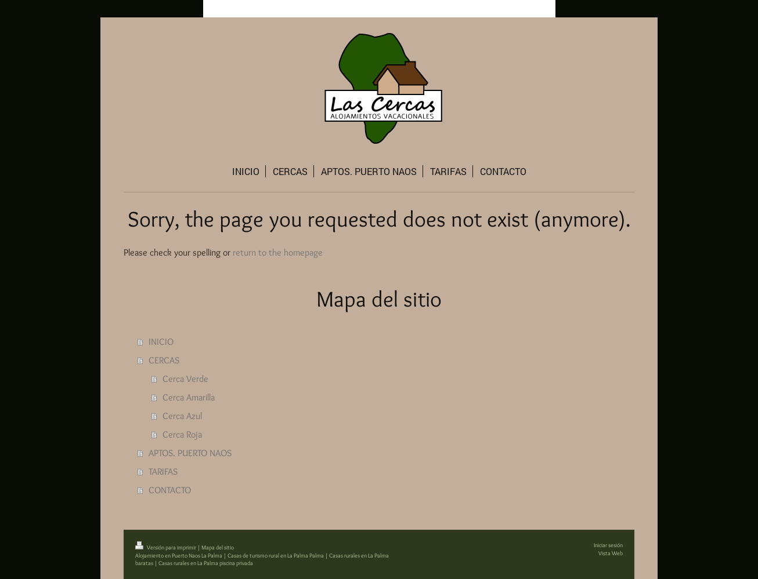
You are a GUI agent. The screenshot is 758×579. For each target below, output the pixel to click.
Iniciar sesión (608, 545)
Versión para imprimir (166, 547)
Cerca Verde (185, 378)
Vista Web (610, 553)
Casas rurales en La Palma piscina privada (205, 563)
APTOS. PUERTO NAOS (190, 452)
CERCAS (164, 360)
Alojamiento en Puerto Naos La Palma (178, 555)
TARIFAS (163, 471)
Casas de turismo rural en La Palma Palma (276, 555)
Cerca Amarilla (189, 397)
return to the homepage (278, 252)
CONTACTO (170, 490)
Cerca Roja (182, 434)
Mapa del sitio (217, 547)
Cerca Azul (182, 415)
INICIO (161, 341)
